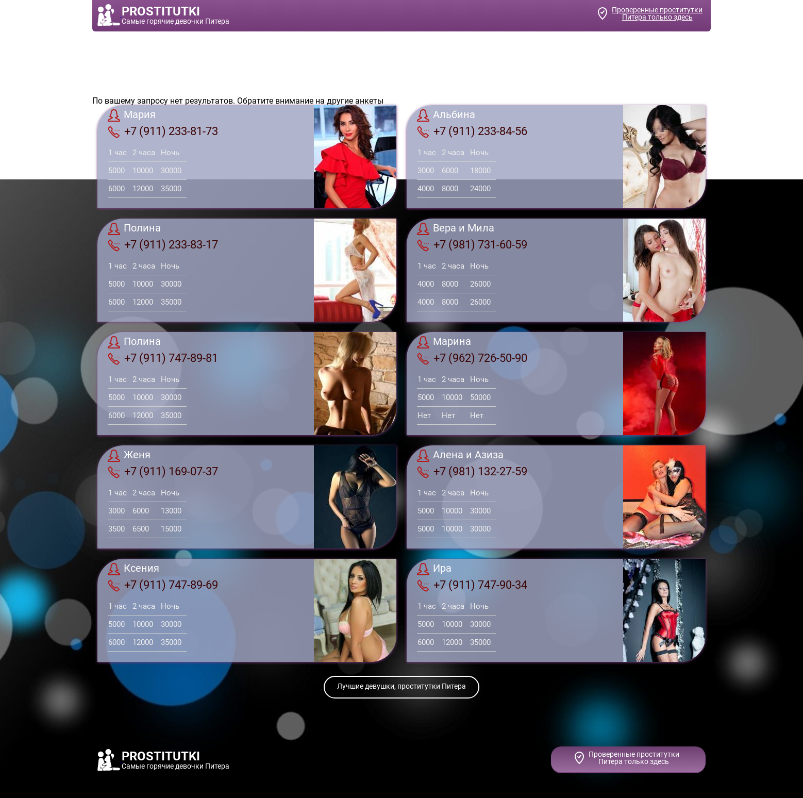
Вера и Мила (455, 229)
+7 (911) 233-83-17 (163, 245)
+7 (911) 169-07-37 (163, 471)
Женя (129, 456)
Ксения (133, 569)
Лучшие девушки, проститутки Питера (401, 686)
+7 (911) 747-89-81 (163, 358)
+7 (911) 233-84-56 (472, 131)
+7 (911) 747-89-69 (163, 585)
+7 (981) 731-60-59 (472, 245)
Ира (434, 569)
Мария (132, 115)
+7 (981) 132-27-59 (472, 471)
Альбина (446, 115)
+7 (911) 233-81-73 (163, 131)
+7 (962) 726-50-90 (472, 358)
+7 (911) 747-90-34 (472, 585)
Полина (134, 229)
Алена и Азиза (460, 456)
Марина (444, 342)
